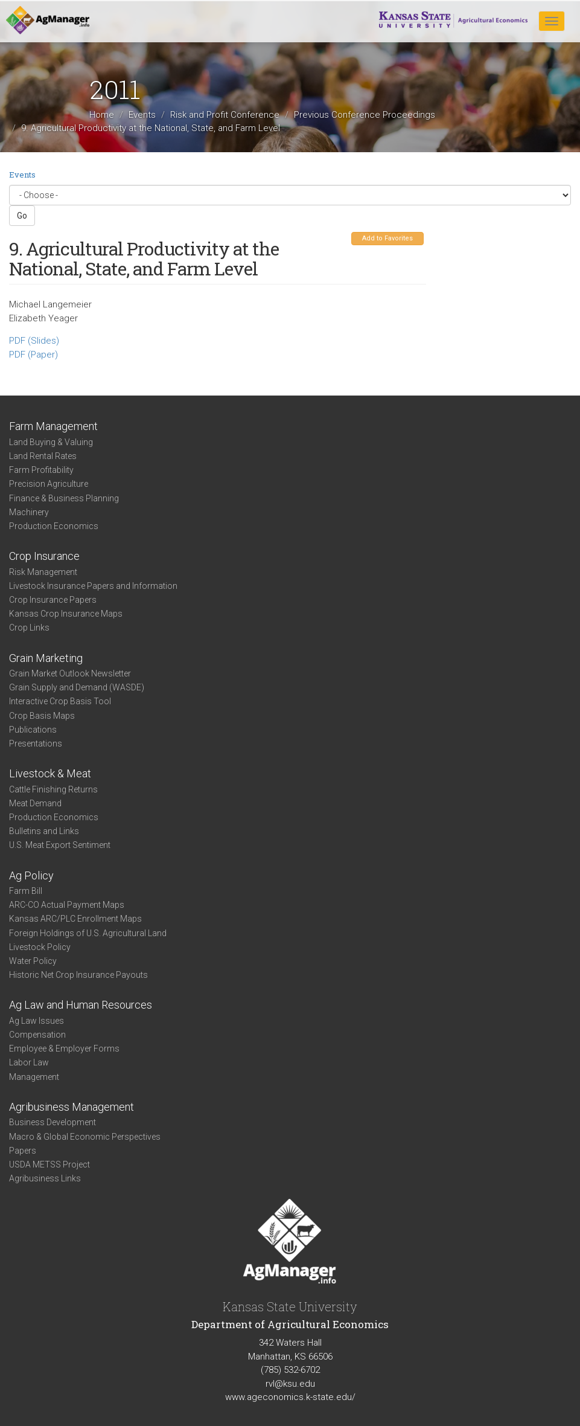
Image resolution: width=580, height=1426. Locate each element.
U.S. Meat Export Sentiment (59, 845)
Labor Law (29, 1062)
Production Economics (53, 526)
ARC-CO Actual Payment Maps (66, 905)
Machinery (29, 512)
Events (142, 114)
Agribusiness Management (71, 1106)
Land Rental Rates (43, 456)
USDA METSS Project (49, 1164)
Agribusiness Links (45, 1178)
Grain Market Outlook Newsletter (70, 673)
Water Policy (33, 961)
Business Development (52, 1122)
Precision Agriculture (48, 484)
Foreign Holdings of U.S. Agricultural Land (88, 933)
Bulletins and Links (44, 831)
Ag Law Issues (36, 1021)
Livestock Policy (40, 947)
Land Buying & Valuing (51, 442)
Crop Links (29, 627)
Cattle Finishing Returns (53, 789)
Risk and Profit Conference (224, 114)
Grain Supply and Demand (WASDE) (76, 687)
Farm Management (53, 426)
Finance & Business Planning (64, 498)
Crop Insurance (44, 556)
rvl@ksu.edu (290, 1383)
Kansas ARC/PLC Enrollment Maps (75, 918)
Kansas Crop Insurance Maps (66, 613)
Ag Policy (31, 875)
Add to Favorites (387, 238)
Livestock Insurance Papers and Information (93, 586)
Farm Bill (25, 891)
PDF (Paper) (33, 354)
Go (22, 215)
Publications (33, 729)
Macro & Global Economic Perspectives (85, 1137)
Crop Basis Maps (42, 716)
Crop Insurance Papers (53, 600)
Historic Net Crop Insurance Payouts (78, 975)
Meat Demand (35, 803)
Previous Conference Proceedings (364, 114)
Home (101, 114)
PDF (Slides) (34, 340)
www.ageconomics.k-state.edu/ (290, 1397)
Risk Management (43, 572)
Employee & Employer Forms (64, 1048)
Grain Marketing (46, 658)
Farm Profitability (41, 470)
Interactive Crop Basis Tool (60, 701)
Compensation (37, 1034)
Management (34, 1077)
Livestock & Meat (50, 773)
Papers (22, 1150)
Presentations (35, 743)
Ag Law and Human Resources (80, 1004)
